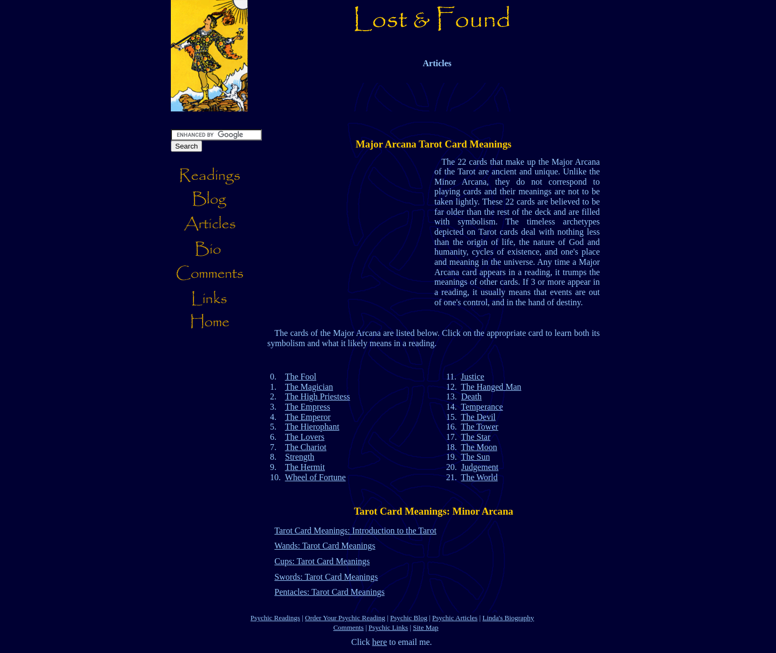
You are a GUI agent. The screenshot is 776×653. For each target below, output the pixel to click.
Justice (472, 376)
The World (479, 477)
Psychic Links (388, 627)
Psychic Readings (275, 618)
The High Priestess (317, 396)
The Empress (307, 406)
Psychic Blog (408, 618)
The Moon (479, 447)
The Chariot (306, 447)
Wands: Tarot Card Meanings (324, 545)
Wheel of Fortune (315, 477)
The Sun (475, 456)
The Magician (309, 386)
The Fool (300, 376)
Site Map (425, 627)
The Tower (479, 426)
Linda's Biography (508, 618)
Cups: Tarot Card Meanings (322, 561)
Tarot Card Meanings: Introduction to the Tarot (355, 530)
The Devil (478, 417)
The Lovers (304, 436)
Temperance (482, 406)
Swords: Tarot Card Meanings (326, 576)
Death (471, 396)
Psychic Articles (454, 618)
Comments (348, 627)
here (379, 642)
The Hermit (305, 467)
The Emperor (308, 417)
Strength (299, 456)
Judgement (479, 467)
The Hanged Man (491, 386)
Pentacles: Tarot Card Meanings (329, 591)
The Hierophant (312, 426)
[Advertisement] (409, 115)
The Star (475, 436)
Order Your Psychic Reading (345, 618)
